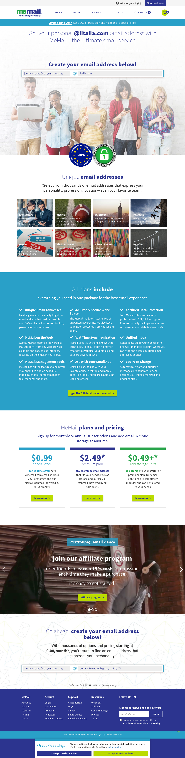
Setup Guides (75, 714)
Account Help (75, 702)
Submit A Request (77, 718)
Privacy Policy (99, 735)
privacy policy (114, 747)
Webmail (96, 702)
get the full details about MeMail (92, 393)
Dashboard (51, 706)
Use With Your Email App (90, 361)
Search (25, 706)
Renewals (50, 714)
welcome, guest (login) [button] (129, 3)
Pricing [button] (77, 12)
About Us (26, 702)
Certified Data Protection (141, 310)
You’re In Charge (135, 361)
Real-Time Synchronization (92, 337)
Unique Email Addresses (40, 310)
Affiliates (95, 706)
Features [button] (57, 12)
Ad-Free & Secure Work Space (90, 311)
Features (26, 710)
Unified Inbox (133, 337)
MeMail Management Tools (42, 361)
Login (48, 702)
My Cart (25, 718)
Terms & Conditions (114, 735)
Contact (72, 710)
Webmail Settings (54, 718)
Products (49, 710)
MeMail (72, 735)
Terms (94, 718)
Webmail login (155, 3)
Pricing (25, 714)
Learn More (42, 498)
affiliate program (92, 597)
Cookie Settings (99, 710)
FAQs (70, 706)
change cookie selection (64, 753)
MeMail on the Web (36, 337)
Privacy (95, 714)
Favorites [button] (142, 12)
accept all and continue (120, 753)
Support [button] (96, 12)
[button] (165, 13)
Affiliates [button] (117, 12)
